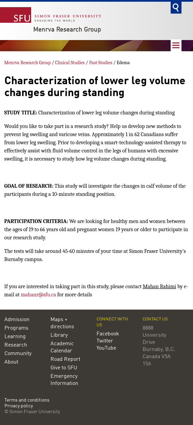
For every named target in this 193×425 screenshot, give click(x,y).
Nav (176, 45)
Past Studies (100, 63)
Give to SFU (63, 368)
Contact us (155, 319)
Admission (16, 319)
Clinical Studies (70, 63)
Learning (15, 336)
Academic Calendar (62, 347)
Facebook (107, 334)
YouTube (106, 348)
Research (15, 345)
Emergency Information (64, 380)
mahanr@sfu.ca (38, 295)
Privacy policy (18, 406)
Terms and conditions (26, 400)
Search (176, 8)
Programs (16, 328)
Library (59, 335)
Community (17, 353)
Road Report (65, 359)
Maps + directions (62, 323)
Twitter (104, 341)
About (11, 362)
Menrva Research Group (67, 29)
